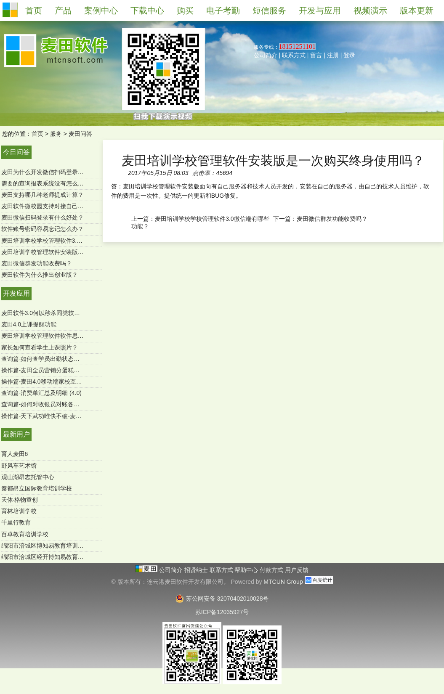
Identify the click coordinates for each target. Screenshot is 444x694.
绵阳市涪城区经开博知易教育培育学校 (51, 557)
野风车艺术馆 (19, 465)
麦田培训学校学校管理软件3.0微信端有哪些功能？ (67, 240)
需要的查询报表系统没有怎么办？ (45, 183)
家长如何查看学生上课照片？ (39, 347)
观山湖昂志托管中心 (27, 477)
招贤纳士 (197, 570)
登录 (349, 55)
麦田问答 (80, 133)
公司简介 (265, 55)
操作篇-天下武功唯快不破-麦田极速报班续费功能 (65, 416)
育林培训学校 (19, 511)
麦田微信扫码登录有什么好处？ (42, 217)
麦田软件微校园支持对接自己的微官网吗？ (57, 206)
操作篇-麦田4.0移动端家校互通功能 (47, 381)
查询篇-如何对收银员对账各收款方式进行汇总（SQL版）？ (79, 404)
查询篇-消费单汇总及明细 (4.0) (41, 392)
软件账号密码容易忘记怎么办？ (42, 228)
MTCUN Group (283, 581)
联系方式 (294, 55)
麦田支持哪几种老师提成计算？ (42, 194)
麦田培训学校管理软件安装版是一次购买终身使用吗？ (72, 252)
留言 (316, 55)
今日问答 (16, 152)
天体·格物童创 (19, 499)
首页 (37, 133)
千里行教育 (16, 522)
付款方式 (272, 570)
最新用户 (16, 434)
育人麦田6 (14, 453)
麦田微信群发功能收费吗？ (36, 263)
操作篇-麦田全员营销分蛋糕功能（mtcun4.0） (61, 370)
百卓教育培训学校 (24, 534)
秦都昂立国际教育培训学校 (36, 488)
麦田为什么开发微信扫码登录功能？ (48, 172)
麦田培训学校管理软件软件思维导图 (48, 335)
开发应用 (16, 293)
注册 (333, 55)
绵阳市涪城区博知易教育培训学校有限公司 (57, 545)
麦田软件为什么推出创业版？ (39, 274)
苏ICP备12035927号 (222, 612)
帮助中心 (247, 570)
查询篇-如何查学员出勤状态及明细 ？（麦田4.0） (66, 358)
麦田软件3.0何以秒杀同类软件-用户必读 (53, 313)
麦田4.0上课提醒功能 (28, 324)
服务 (56, 133)
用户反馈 (296, 570)
